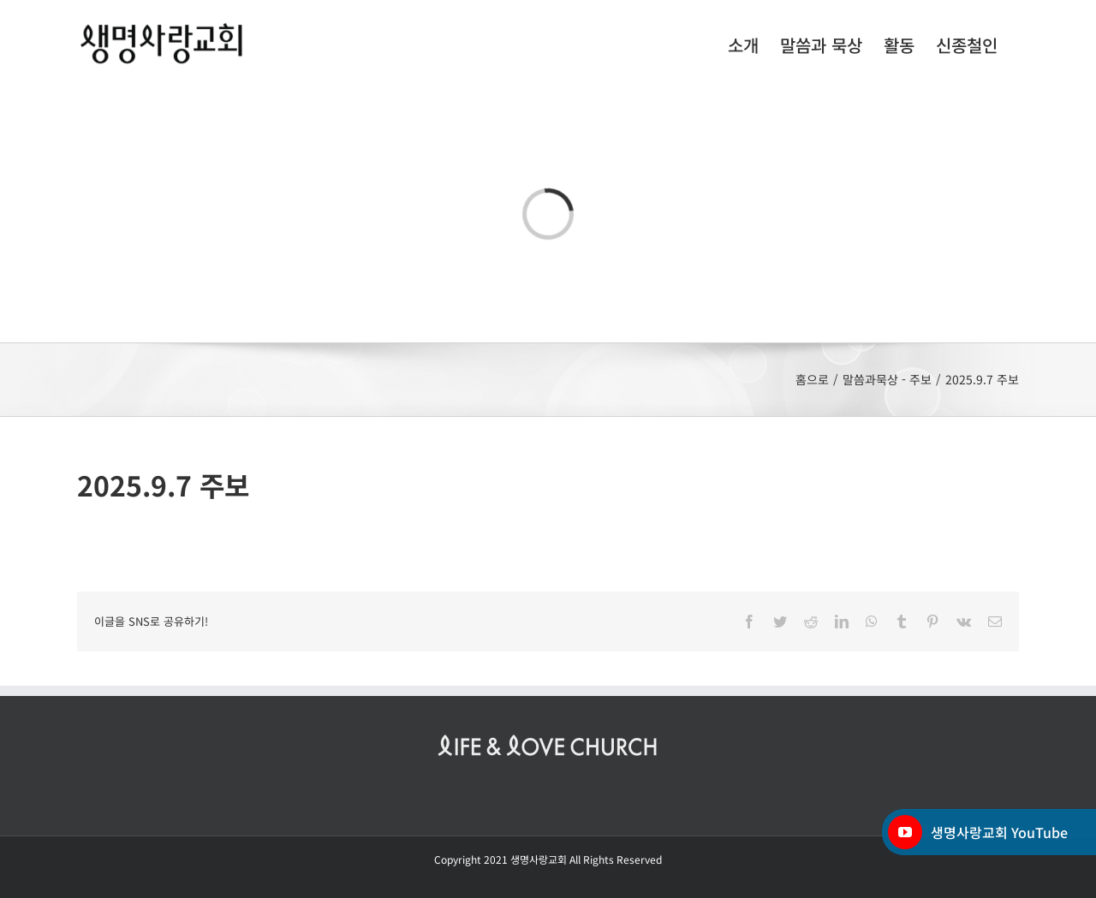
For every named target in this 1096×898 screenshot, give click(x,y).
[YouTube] (905, 832)
